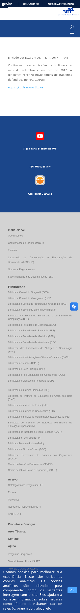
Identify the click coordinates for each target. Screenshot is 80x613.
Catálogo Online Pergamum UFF (25, 485)
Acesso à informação (61, 4)
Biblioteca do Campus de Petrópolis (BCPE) (31, 380)
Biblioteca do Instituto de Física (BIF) (28, 405)
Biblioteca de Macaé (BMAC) (23, 363)
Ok (72, 590)
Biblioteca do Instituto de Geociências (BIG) (31, 411)
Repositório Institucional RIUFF (25, 506)
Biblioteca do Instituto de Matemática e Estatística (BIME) (39, 416)
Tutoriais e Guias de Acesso (23, 568)
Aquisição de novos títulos (25, 87)
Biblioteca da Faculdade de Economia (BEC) (32, 324)
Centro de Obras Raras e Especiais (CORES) (32, 470)
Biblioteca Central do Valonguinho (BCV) (30, 298)
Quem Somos (15, 235)
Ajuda (12, 546)
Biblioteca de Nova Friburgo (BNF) (26, 369)
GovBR (7, 4)
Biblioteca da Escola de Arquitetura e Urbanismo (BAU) (37, 303)
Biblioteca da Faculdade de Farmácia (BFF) (31, 330)
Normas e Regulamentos (21, 269)
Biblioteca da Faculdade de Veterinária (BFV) (32, 342)
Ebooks (12, 492)
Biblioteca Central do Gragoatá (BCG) (28, 292)
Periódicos (13, 499)
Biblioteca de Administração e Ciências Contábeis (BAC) (38, 357)
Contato (13, 538)
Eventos (12, 250)
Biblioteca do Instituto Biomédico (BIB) (28, 390)
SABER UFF (15, 514)
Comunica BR (31, 4)
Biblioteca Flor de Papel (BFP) (24, 437)
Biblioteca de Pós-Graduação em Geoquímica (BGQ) (36, 374)
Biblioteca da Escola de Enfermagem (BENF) (32, 309)
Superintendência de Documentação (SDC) (31, 276)
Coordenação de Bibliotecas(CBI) (26, 243)
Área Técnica (17, 531)
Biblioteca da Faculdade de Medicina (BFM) (31, 336)
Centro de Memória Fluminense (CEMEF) (30, 464)
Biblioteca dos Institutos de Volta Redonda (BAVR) (35, 432)
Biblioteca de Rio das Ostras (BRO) (27, 449)
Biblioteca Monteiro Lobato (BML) (26, 443)
